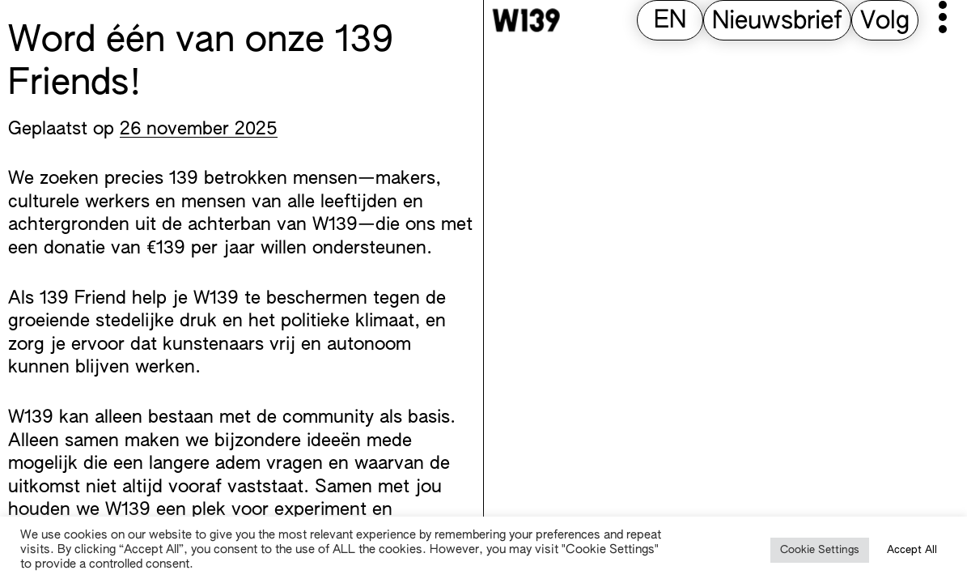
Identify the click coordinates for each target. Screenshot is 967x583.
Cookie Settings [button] (819, 550)
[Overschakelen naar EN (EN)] (670, 21)
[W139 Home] (526, 20)
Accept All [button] (912, 550)
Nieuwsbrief (777, 22)
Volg (885, 22)
